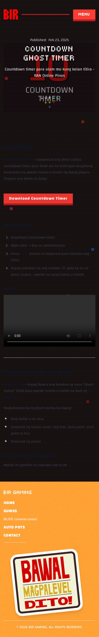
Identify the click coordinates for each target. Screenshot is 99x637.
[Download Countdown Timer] (38, 199)
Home (9, 503)
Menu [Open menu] (84, 14)
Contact (12, 535)
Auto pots (14, 527)
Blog (20, 519)
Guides (10, 511)
